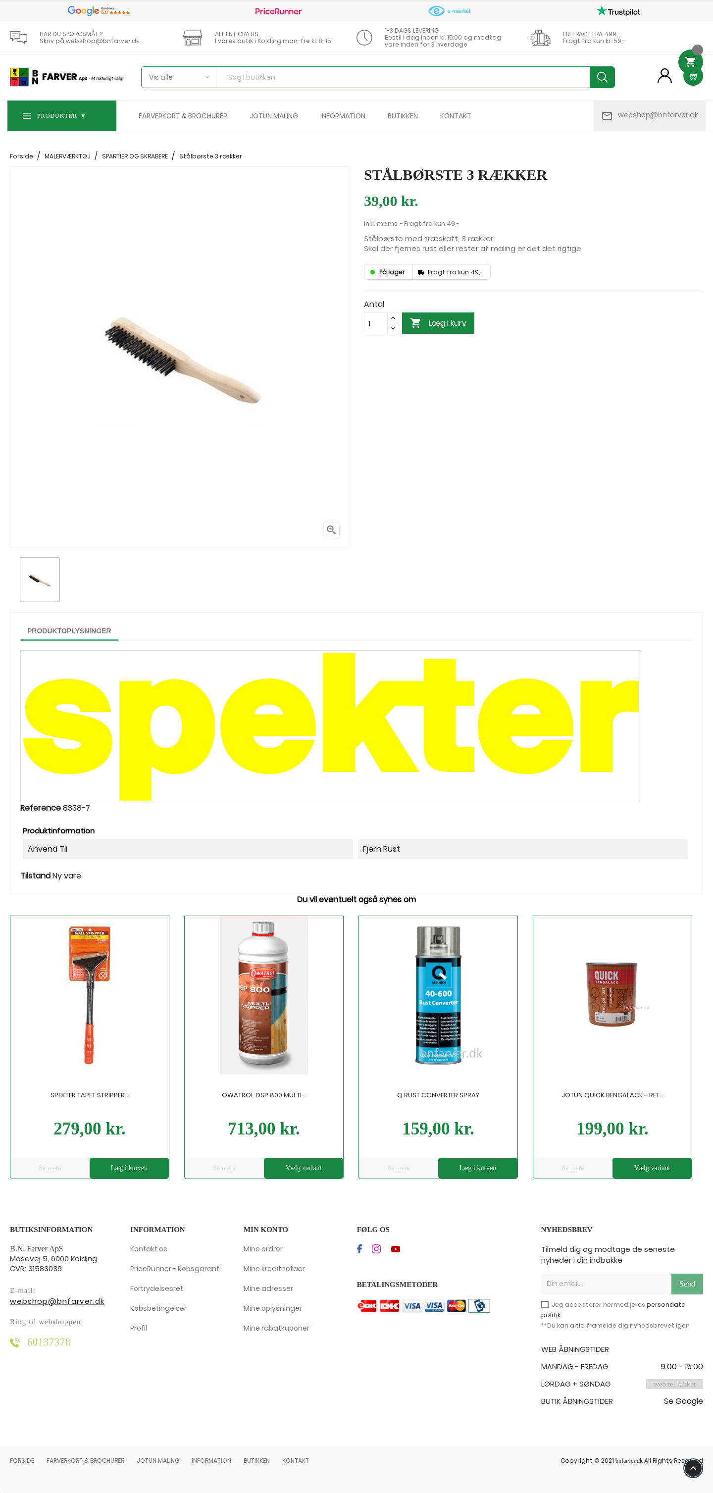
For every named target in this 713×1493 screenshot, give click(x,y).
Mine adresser (268, 1288)
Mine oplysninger (273, 1308)
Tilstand (35, 876)
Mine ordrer (263, 1249)
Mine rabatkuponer (276, 1328)
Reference (40, 808)
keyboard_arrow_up (693, 1468)
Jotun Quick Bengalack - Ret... (612, 1095)
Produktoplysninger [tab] (69, 631)
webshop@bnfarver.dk (658, 115)
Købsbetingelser (158, 1308)
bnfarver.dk (629, 1460)
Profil (138, 1328)
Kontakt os (148, 1249)
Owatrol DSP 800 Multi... (264, 1095)
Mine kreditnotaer (274, 1269)
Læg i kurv (438, 323)
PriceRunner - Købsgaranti (175, 1269)
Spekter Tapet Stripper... (90, 1095)
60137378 (49, 1342)
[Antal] (376, 323)
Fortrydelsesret (156, 1288)
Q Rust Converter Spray (438, 1095)
